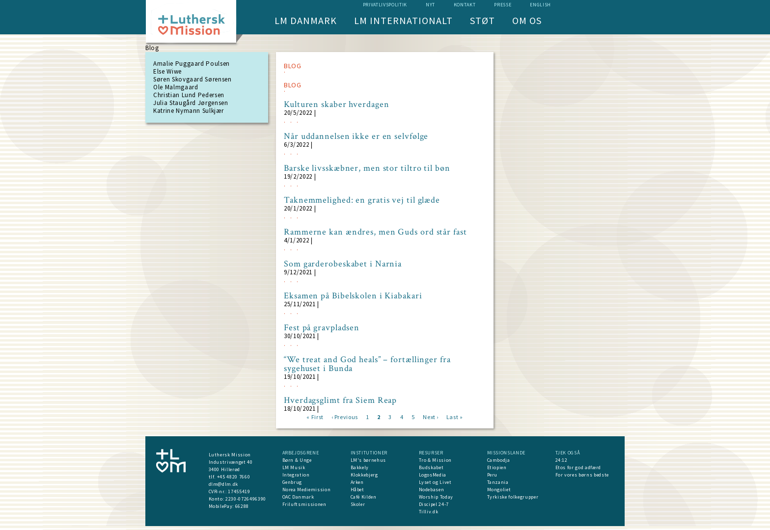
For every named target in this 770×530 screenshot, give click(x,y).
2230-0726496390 (245, 499)
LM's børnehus (368, 460)
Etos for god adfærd (578, 467)
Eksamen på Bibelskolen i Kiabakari (353, 296)
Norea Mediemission (306, 489)
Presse (502, 4)
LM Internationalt (403, 20)
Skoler (358, 504)
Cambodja (498, 460)
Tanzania (498, 482)
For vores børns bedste (582, 475)
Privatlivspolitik (385, 4)
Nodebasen (431, 489)
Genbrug (292, 482)
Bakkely (360, 467)
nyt (430, 4)
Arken (357, 482)
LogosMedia (433, 475)
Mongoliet (499, 489)
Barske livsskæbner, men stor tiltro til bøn (367, 168)
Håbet (357, 489)
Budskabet (431, 467)
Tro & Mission (435, 460)
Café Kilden (364, 497)
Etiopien (497, 467)
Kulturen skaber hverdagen (336, 104)
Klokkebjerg (364, 475)
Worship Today (436, 497)
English (540, 4)
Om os (527, 20)
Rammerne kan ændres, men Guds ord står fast (375, 232)
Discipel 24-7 (434, 504)
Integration (296, 475)
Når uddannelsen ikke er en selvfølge (356, 136)
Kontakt (465, 4)
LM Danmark (306, 20)
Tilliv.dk (429, 511)
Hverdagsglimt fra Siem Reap (340, 400)
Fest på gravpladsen (321, 327)
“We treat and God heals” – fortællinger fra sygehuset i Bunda (367, 364)
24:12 (561, 460)
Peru (492, 475)
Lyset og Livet (435, 482)
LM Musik (293, 467)
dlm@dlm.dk (224, 484)
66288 (242, 506)
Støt (482, 20)
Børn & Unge (297, 460)
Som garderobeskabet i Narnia (343, 264)
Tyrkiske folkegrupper (513, 497)
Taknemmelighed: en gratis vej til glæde (362, 200)
